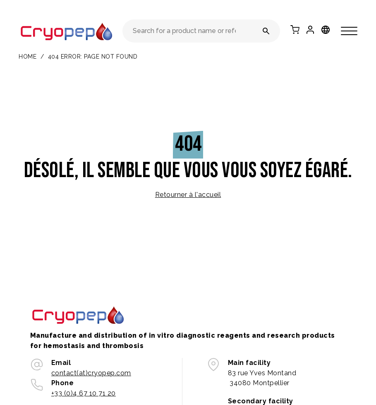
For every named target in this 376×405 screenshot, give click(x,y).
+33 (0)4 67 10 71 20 (83, 393)
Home (27, 56)
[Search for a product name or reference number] (266, 31)
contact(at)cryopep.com (91, 373)
